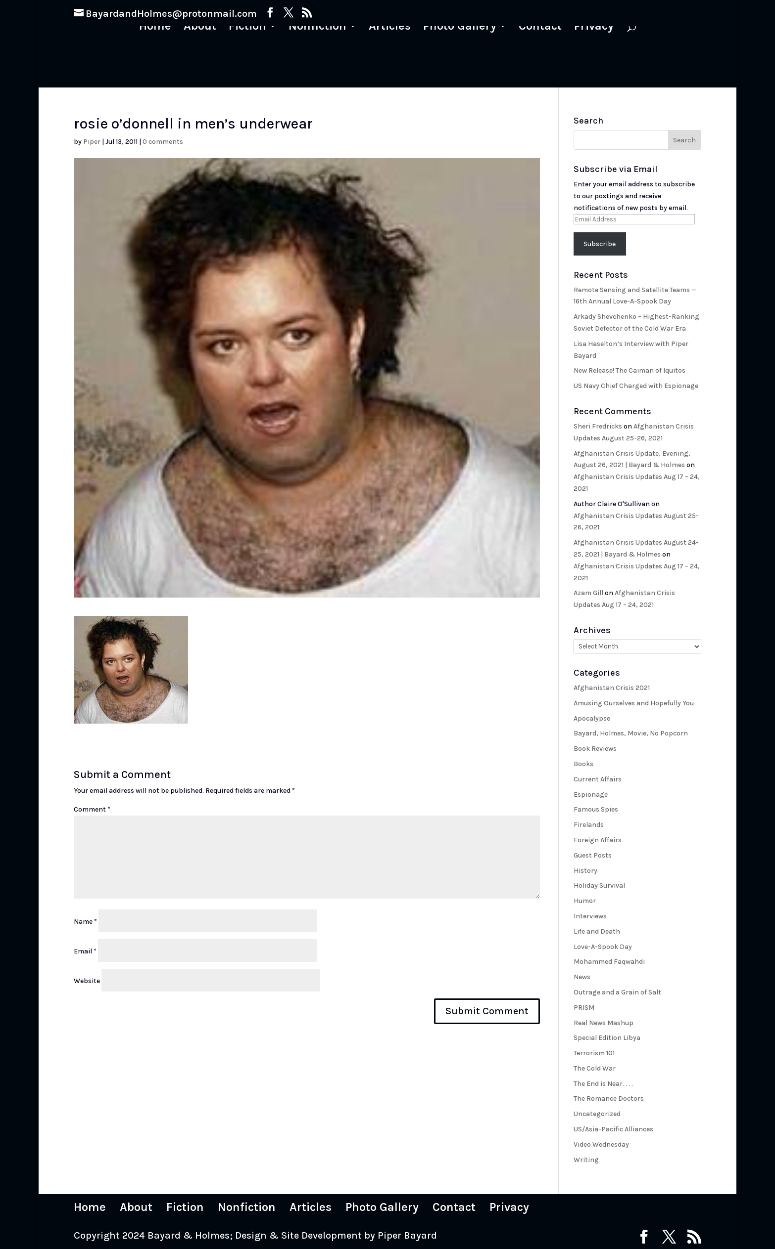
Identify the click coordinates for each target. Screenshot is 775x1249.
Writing (586, 1160)
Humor (585, 901)
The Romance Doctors (609, 1098)
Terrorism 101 (594, 1053)
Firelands (589, 824)
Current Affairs (598, 779)
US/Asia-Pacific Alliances (613, 1129)
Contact (540, 27)
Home (155, 27)
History (585, 870)
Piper (91, 141)
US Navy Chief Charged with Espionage (636, 386)
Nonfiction (317, 27)
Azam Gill (588, 593)
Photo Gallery (459, 27)
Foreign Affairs (598, 840)
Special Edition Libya (607, 1038)
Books (583, 764)
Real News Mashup (603, 1023)
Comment (92, 809)
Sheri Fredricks (598, 426)
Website (87, 981)
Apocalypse (592, 718)
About (200, 27)
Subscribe (599, 244)
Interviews (590, 916)
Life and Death (597, 931)
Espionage (591, 794)
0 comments (163, 141)
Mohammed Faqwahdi (609, 961)
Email (85, 951)
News (582, 977)
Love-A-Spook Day (603, 947)
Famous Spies (596, 809)
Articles (390, 27)
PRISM (584, 1007)
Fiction (247, 27)
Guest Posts (593, 855)
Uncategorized (597, 1114)
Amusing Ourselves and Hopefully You (634, 703)
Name (85, 921)
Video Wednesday (601, 1144)
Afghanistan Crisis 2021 (612, 688)
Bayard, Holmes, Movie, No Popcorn (631, 733)
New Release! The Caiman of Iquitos (629, 370)
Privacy (594, 27)
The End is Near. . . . (603, 1083)
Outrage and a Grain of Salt (617, 992)
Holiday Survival (599, 885)
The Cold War (595, 1068)
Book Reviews (595, 748)
